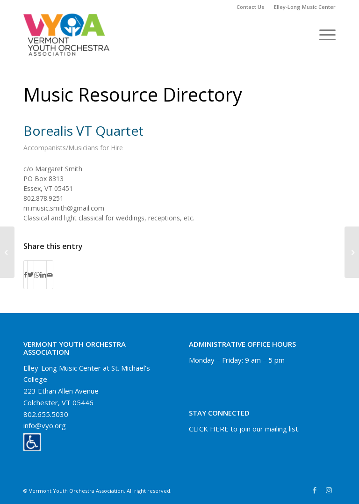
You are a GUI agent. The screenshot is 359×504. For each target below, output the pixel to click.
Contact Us (250, 6)
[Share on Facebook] (25, 275)
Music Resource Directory (132, 94)
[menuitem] (250, 7)
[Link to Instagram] (329, 490)
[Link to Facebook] (315, 490)
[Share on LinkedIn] (43, 275)
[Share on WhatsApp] (37, 275)
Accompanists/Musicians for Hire (73, 147)
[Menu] (323, 35)
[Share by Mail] (50, 275)
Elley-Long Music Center (305, 6)
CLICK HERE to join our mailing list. (244, 428)
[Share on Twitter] (31, 275)
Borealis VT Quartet (83, 130)
